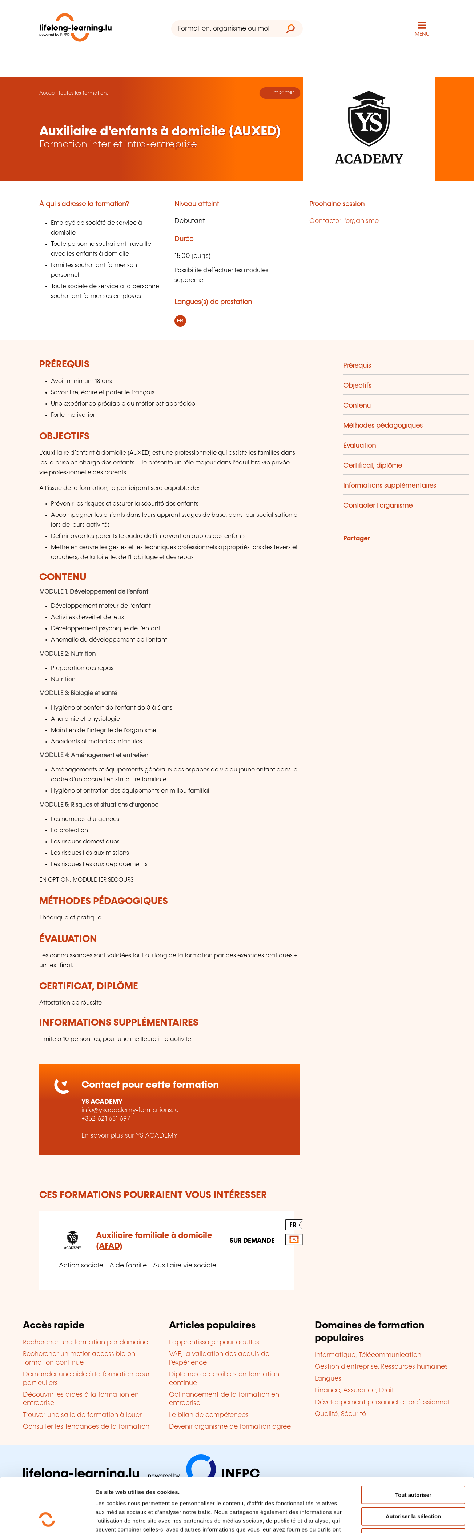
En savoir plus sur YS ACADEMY (129, 1136)
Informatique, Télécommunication (368, 1355)
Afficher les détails (400, 1519)
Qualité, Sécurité (340, 1414)
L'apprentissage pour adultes (214, 1342)
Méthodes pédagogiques (383, 426)
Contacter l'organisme (344, 221)
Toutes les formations (83, 93)
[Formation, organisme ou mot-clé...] (224, 28)
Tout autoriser (413, 1444)
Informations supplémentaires (389, 486)
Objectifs (357, 386)
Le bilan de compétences (209, 1415)
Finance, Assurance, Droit (354, 1390)
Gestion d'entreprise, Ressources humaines (381, 1367)
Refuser (413, 1487)
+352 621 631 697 (105, 1118)
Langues (328, 1379)
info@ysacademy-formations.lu (130, 1110)
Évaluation (359, 446)
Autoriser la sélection (413, 1465)
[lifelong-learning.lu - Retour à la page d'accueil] (75, 29)
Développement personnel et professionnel (382, 1402)
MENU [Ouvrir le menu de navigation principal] (422, 34)
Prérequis (357, 366)
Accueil (48, 93)
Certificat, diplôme (372, 466)
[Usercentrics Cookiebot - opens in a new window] (47, 1518)
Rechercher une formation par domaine (85, 1342)
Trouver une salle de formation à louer (82, 1415)
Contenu (357, 406)
